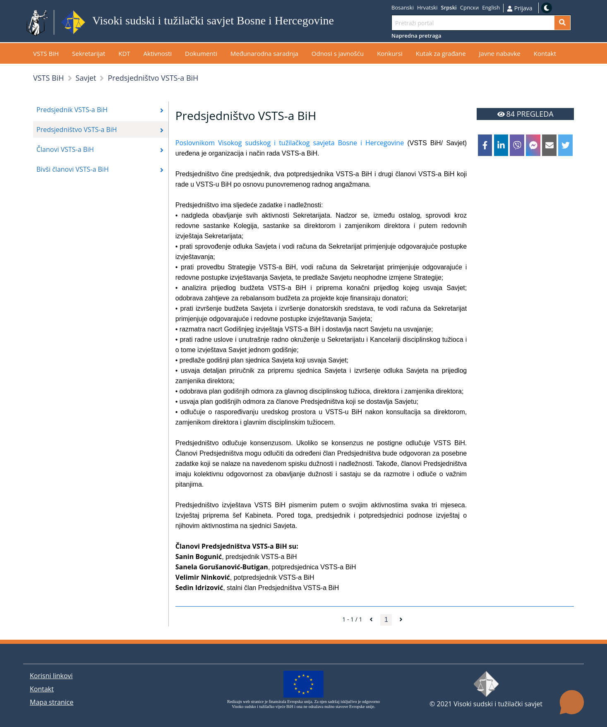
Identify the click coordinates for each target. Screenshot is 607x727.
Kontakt (42, 688)
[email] (549, 145)
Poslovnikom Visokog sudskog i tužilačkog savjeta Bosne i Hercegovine (289, 142)
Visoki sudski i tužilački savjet (497, 703)
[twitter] (565, 145)
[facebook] (485, 145)
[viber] (517, 145)
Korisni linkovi (51, 675)
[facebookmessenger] (533, 145)
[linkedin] (501, 145)
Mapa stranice (51, 702)
